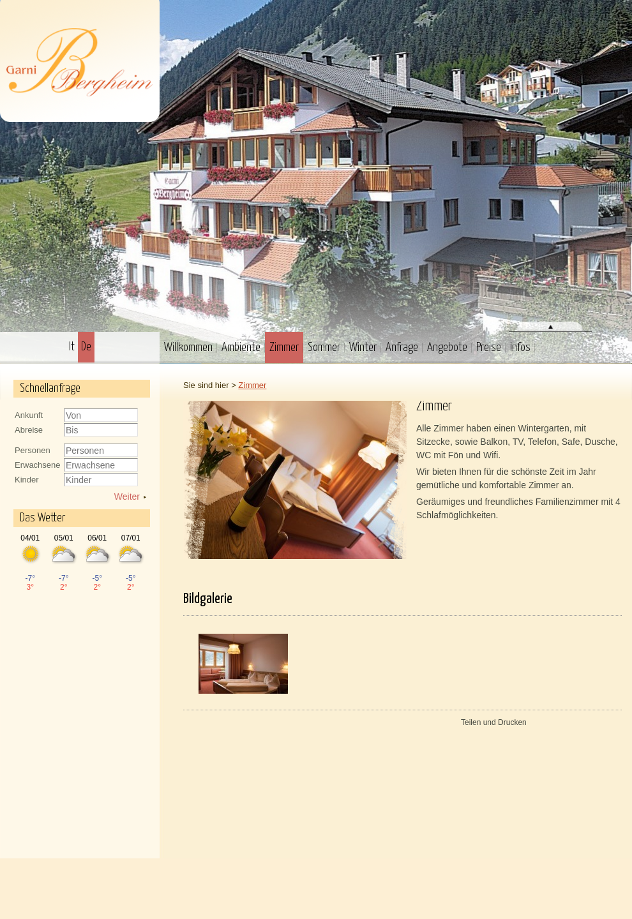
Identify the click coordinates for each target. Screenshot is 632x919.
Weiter (127, 496)
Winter (363, 347)
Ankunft (29, 415)
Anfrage (402, 347)
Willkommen (188, 347)
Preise (488, 347)
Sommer (324, 347)
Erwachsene (38, 465)
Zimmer (284, 347)
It (72, 347)
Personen (32, 450)
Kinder (27, 479)
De (86, 347)
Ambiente (241, 347)
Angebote (447, 347)
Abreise (29, 430)
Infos (520, 347)
